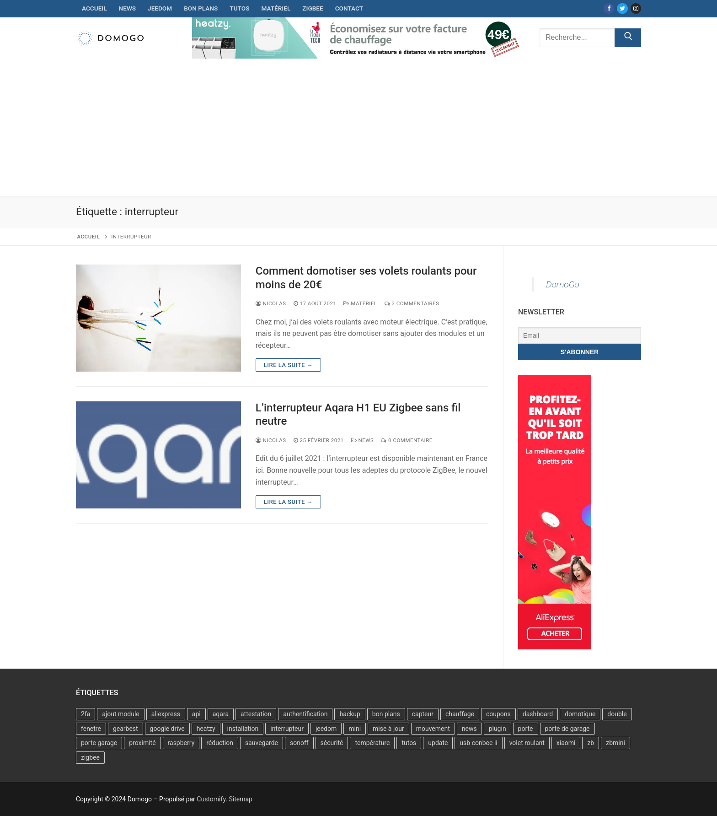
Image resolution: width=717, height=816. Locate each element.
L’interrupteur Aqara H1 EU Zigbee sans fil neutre (358, 414)
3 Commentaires (412, 303)
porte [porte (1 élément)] (525, 728)
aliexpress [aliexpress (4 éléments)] (165, 714)
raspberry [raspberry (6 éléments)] (181, 742)
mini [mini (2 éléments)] (354, 728)
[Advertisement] (358, 127)
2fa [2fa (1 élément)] (85, 714)
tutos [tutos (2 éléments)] (408, 742)
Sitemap (240, 799)
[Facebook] (609, 8)
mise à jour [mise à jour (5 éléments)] (388, 728)
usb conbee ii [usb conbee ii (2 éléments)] (478, 742)
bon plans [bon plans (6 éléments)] (386, 714)
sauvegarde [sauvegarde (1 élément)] (261, 742)
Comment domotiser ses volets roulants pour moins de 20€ (366, 278)
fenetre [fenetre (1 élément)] (91, 728)
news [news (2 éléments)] (469, 728)
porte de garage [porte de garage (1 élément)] (567, 728)
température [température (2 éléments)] (372, 742)
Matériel (360, 303)
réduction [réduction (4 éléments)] (219, 742)
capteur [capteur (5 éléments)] (422, 714)
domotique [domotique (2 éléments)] (580, 714)
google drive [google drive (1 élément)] (167, 728)
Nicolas (271, 303)
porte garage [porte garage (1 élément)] (99, 742)
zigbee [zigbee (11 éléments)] (90, 757)
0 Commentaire (407, 440)
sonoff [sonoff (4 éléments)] (299, 742)
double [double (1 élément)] (616, 714)
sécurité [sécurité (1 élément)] (332, 742)
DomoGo (562, 284)
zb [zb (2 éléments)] (590, 742)
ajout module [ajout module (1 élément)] (120, 714)
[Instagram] (636, 8)
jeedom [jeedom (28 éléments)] (326, 728)
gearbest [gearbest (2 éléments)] (125, 728)
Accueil (88, 236)
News (362, 440)
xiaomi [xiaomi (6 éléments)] (566, 742)
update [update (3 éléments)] (438, 742)
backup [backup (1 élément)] (349, 714)
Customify (211, 799)
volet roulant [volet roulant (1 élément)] (527, 742)
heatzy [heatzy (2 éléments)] (206, 728)
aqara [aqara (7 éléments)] (221, 714)
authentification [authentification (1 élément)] (305, 714)
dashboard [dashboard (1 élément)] (538, 714)
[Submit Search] (628, 38)
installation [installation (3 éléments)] (243, 728)
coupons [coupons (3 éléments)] (498, 714)
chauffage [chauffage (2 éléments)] (459, 714)
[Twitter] (622, 8)
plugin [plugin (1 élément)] (497, 728)
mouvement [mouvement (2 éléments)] (433, 728)
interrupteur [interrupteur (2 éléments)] (287, 728)
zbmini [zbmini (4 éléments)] (615, 742)
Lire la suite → (288, 365)
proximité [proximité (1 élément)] (142, 742)
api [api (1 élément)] (196, 714)
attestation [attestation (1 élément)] (256, 714)
